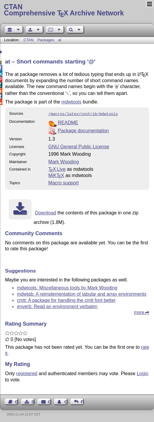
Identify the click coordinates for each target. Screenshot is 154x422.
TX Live (57, 167)
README (68, 120)
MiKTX (56, 173)
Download (45, 211)
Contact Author (65, 400)
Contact (49, 400)
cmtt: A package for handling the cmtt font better (66, 298)
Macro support (63, 181)
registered (26, 371)
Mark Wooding (63, 160)
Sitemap (33, 400)
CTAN (28, 40)
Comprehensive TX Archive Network (77, 10)
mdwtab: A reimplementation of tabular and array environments (82, 292)
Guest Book (16, 400)
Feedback (82, 400)
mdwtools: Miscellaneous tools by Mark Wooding (67, 286)
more (139, 310)
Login (142, 371)
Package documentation (83, 128)
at (59, 40)
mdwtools (71, 100)
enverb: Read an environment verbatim (57, 304)
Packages (46, 40)
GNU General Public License (78, 144)
